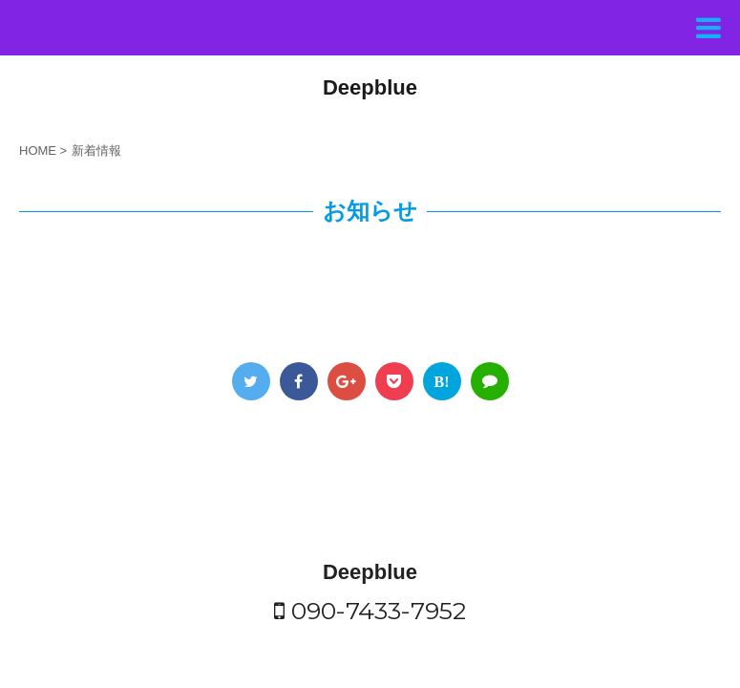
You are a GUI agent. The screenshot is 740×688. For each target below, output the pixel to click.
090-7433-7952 (370, 543)
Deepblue (370, 87)
